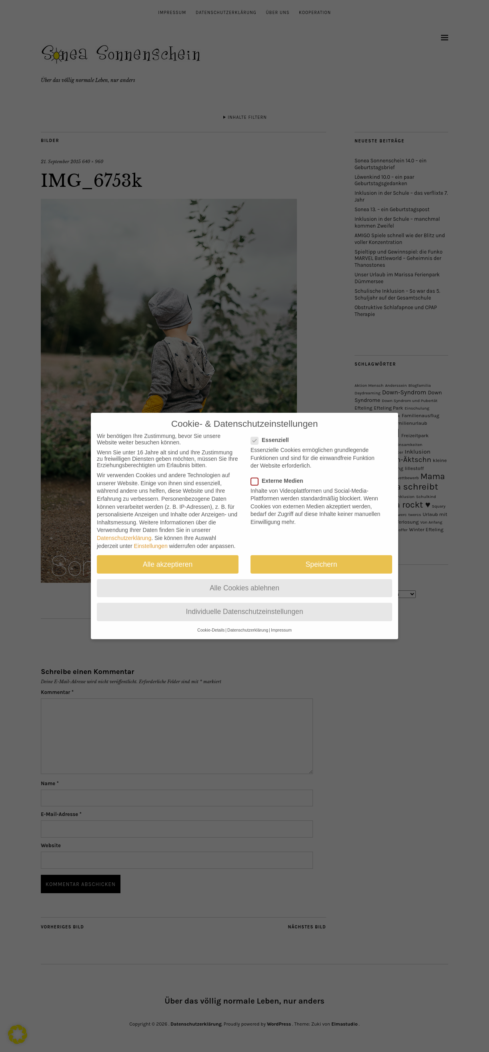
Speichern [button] (321, 556)
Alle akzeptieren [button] (168, 556)
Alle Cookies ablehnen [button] (244, 580)
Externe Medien (280, 473)
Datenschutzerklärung (124, 530)
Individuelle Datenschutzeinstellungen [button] (244, 604)
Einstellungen (151, 538)
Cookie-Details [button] (210, 622)
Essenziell (273, 432)
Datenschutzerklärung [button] (247, 622)
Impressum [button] (281, 622)
